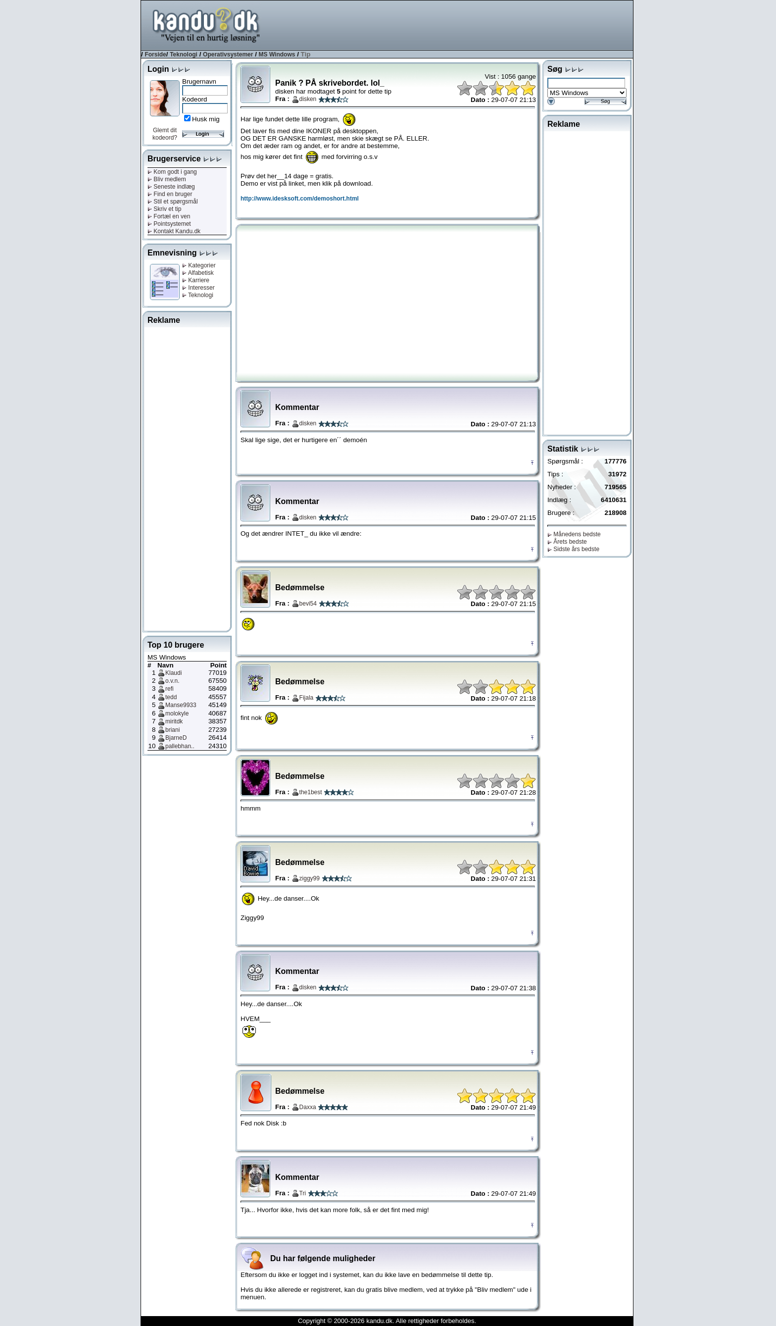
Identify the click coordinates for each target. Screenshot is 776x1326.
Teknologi (183, 54)
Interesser (198, 287)
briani (172, 729)
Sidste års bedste (573, 549)
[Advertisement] (453, 24)
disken (308, 99)
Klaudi (173, 672)
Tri (302, 1193)
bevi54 (308, 603)
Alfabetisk (198, 272)
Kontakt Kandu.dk (173, 231)
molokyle (177, 713)
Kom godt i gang (172, 171)
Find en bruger (169, 194)
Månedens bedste (574, 534)
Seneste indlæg (171, 186)
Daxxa (307, 1107)
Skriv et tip (164, 208)
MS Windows (277, 54)
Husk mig (206, 119)
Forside (155, 54)
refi (169, 688)
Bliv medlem (166, 179)
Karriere (195, 280)
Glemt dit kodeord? (164, 134)
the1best (310, 792)
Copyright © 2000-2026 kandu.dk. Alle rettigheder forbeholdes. (387, 1321)
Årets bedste (567, 541)
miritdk (174, 721)
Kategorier (199, 265)
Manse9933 (180, 705)
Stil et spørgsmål (172, 201)
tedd (171, 697)
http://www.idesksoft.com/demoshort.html (300, 198)
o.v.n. (172, 680)
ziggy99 (309, 878)
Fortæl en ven (168, 216)
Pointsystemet (169, 223)
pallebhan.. (179, 746)
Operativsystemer (228, 54)
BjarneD (176, 737)
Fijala (306, 697)
